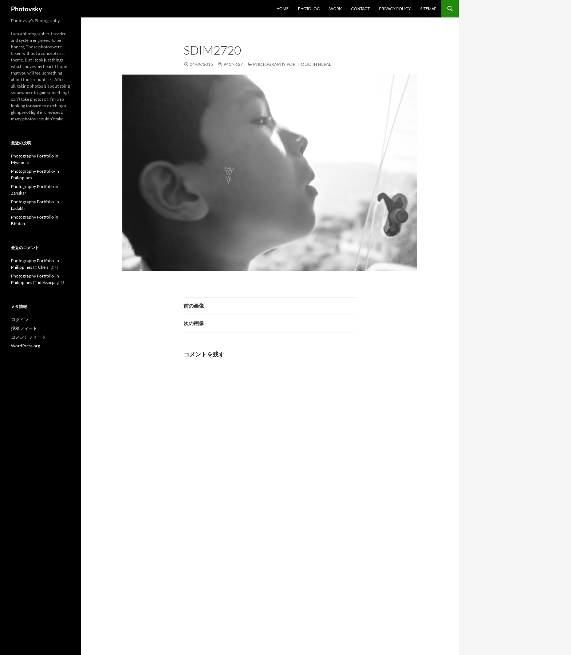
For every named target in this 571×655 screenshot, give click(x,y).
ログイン (19, 319)
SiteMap (428, 8)
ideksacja (46, 282)
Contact (360, 8)
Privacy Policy (395, 8)
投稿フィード (24, 328)
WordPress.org (25, 345)
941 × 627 (233, 64)
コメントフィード (28, 337)
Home (282, 8)
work (335, 8)
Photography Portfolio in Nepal (292, 64)
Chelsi (44, 267)
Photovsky (26, 9)
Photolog (309, 8)
